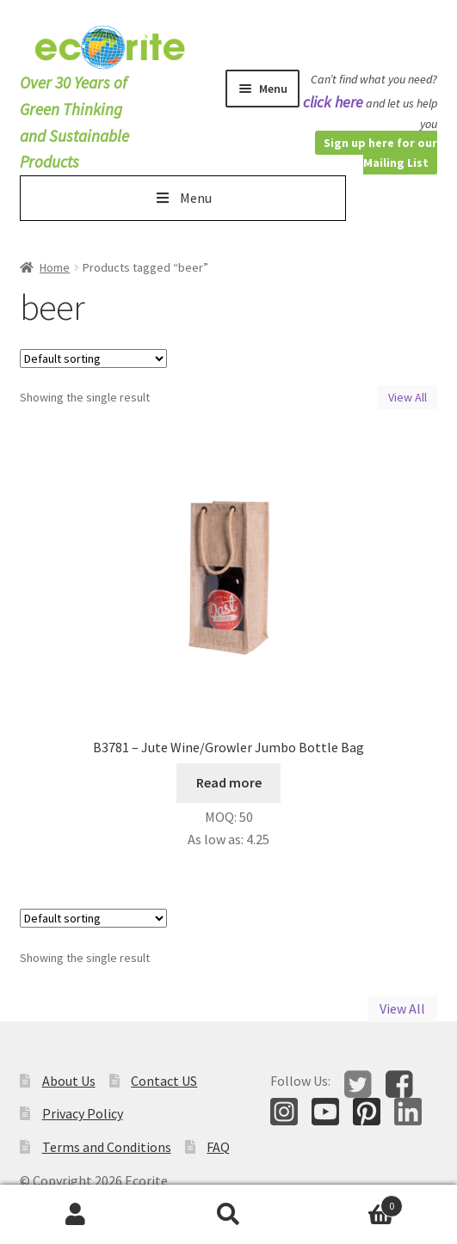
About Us (69, 1080)
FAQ (218, 1146)
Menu (182, 197)
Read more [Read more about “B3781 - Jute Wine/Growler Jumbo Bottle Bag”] (229, 782)
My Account (76, 1215)
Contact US (164, 1080)
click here (333, 102)
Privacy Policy (82, 1113)
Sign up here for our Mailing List (380, 152)
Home (55, 267)
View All (407, 397)
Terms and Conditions (106, 1146)
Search (228, 1215)
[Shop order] (93, 358)
